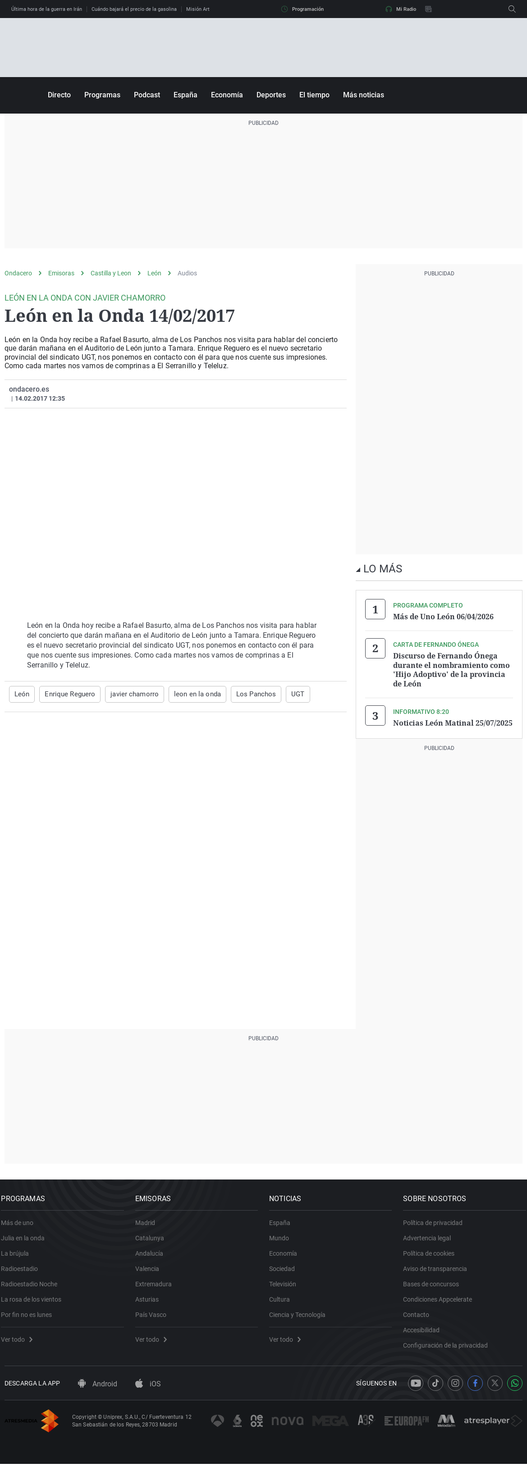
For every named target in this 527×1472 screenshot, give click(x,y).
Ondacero (18, 273)
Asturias (150, 1302)
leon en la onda (187, 694)
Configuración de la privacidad (449, 1348)
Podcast (147, 95)
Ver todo (20, 1342)
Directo (59, 95)
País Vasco (154, 1317)
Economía (227, 95)
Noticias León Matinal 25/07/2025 (453, 721)
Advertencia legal (430, 1240)
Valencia (150, 1271)
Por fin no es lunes (30, 1317)
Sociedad (285, 1271)
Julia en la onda (26, 1240)
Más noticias (363, 95)
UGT (282, 694)
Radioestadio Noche (33, 1286)
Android (97, 1392)
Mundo (283, 1240)
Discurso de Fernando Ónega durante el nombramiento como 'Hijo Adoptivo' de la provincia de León (451, 668)
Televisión (286, 1286)
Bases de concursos (435, 1286)
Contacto (420, 1317)
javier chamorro (128, 694)
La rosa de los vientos (35, 1302)
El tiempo (314, 95)
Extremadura (156, 1286)
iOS (148, 1392)
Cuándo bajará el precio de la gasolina (134, 9)
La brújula (18, 1256)
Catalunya (152, 1240)
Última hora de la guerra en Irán (46, 9)
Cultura (283, 1302)
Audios (187, 273)
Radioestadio (23, 1271)
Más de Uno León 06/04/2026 (443, 617)
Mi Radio (400, 9)
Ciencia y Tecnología (301, 1317)
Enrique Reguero (67, 694)
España (185, 95)
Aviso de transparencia (439, 1271)
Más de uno (21, 1225)
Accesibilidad (425, 1332)
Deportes (271, 95)
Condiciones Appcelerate (441, 1302)
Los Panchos (242, 694)
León (154, 273)
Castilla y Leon (111, 273)
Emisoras (61, 273)
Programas (102, 95)
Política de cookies (432, 1256)
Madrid (148, 1225)
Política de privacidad (436, 1225)
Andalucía (152, 1256)
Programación (302, 9)
